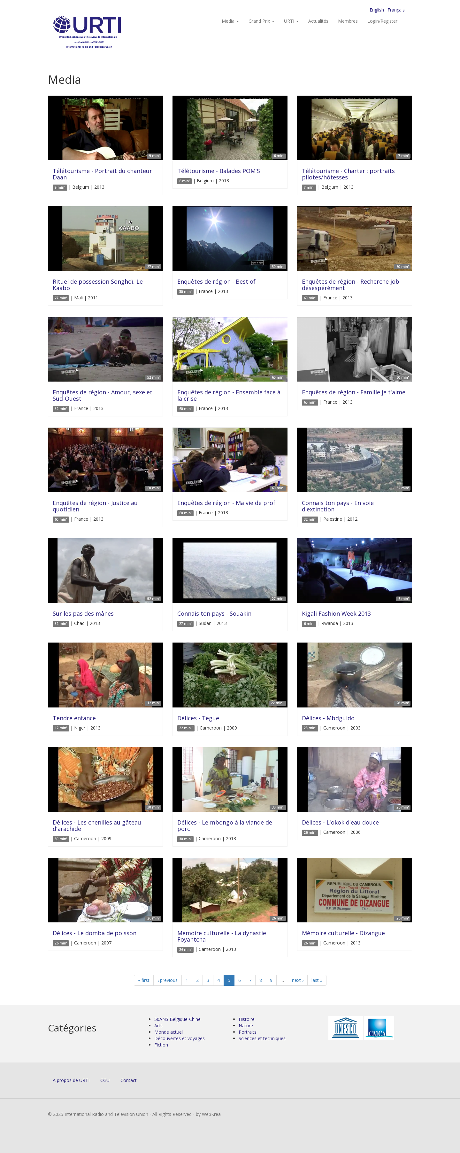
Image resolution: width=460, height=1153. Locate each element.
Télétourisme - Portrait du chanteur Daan (102, 174)
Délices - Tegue (198, 718)
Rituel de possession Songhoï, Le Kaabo (98, 285)
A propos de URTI (71, 1080)
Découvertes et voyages (179, 1038)
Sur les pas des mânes (83, 613)
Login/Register (382, 21)
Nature (246, 1026)
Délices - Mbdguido (328, 718)
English (377, 10)
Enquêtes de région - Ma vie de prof (226, 503)
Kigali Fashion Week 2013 (336, 613)
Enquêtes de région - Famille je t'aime (353, 392)
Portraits (248, 1032)
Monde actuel (168, 1032)
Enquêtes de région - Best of (216, 281)
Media (230, 21)
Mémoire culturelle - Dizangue (343, 933)
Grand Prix (261, 21)
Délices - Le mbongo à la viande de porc (224, 825)
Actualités (318, 21)
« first (144, 980)
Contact (128, 1080)
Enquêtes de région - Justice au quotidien (95, 506)
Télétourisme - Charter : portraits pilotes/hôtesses (348, 174)
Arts (158, 1026)
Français (396, 10)
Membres (348, 21)
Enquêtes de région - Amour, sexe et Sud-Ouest (102, 395)
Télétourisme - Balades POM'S (218, 171)
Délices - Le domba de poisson (94, 933)
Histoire (247, 1019)
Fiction (161, 1045)
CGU (105, 1080)
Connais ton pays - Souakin (214, 613)
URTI (291, 21)
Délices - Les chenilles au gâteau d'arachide (97, 825)
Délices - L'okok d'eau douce (340, 822)
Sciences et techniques (262, 1038)
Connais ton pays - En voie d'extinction (338, 506)
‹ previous (167, 980)
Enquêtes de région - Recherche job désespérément (350, 285)
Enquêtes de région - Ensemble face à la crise (228, 395)
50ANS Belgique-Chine (177, 1019)
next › (297, 980)
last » (316, 980)
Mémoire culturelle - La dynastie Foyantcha (221, 936)
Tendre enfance (74, 718)
